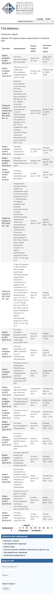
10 (27, 528)
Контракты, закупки (11, 541)
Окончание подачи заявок (47, 49)
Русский (40, 19)
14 (44, 528)
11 (31, 528)
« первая (26, 525)
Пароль (5, 575)
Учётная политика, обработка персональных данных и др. (26, 549)
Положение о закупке (9, 34)
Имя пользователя (10, 567)
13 (39, 528)
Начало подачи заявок (33, 48)
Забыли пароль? (8, 584)
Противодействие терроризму (15, 552)
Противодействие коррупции (15, 544)
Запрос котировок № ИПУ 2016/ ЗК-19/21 (6, 175)
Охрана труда (9, 547)
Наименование (19, 48)
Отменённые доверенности (14, 555)
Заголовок (6, 48)
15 (48, 528)
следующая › (23, 530)
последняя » (36, 530)
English (48, 19)
